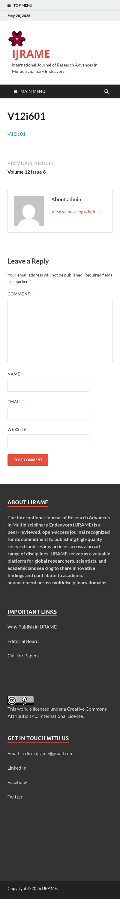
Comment (20, 294)
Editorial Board (23, 641)
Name (15, 374)
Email (16, 401)
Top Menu (23, 5)
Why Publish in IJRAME (32, 626)
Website (17, 429)
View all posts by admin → (76, 211)
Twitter (15, 796)
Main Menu (32, 91)
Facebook (18, 782)
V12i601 (17, 134)
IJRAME (31, 53)
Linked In (17, 768)
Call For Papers (23, 655)
